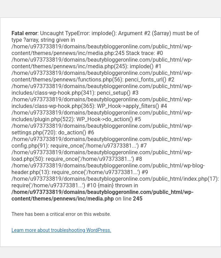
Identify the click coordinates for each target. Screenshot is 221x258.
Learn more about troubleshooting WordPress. (61, 230)
